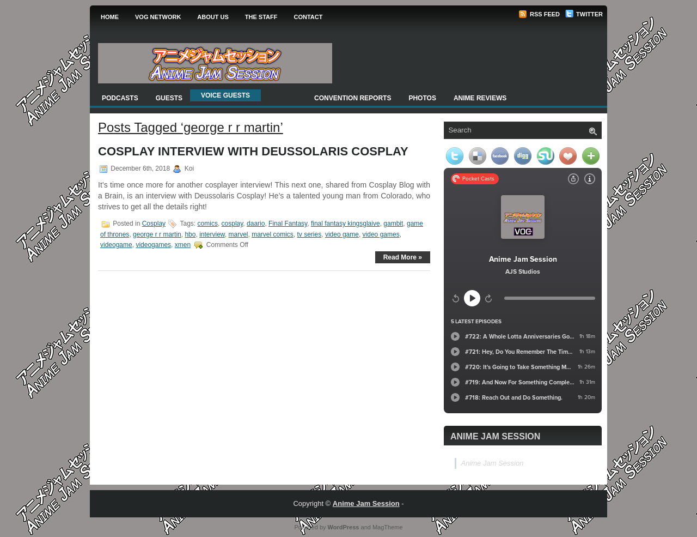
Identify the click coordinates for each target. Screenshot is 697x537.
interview (212, 234)
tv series (309, 234)
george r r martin (157, 234)
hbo (190, 234)
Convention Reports (352, 98)
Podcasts (120, 98)
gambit (393, 223)
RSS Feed (539, 14)
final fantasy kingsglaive (345, 223)
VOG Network (158, 17)
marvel (238, 234)
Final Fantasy (287, 223)
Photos (422, 98)
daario (256, 223)
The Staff (261, 17)
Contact (308, 17)
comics (208, 223)
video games (381, 234)
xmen (183, 245)
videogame (116, 245)
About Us (212, 17)
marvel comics (273, 234)
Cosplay (154, 223)
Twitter (584, 14)
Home (110, 17)
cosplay (232, 223)
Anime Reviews (480, 98)
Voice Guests (225, 95)
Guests (169, 98)
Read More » (402, 257)
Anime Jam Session (495, 436)
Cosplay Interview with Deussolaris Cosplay (253, 151)
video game (342, 234)
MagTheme (387, 527)
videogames (153, 245)
